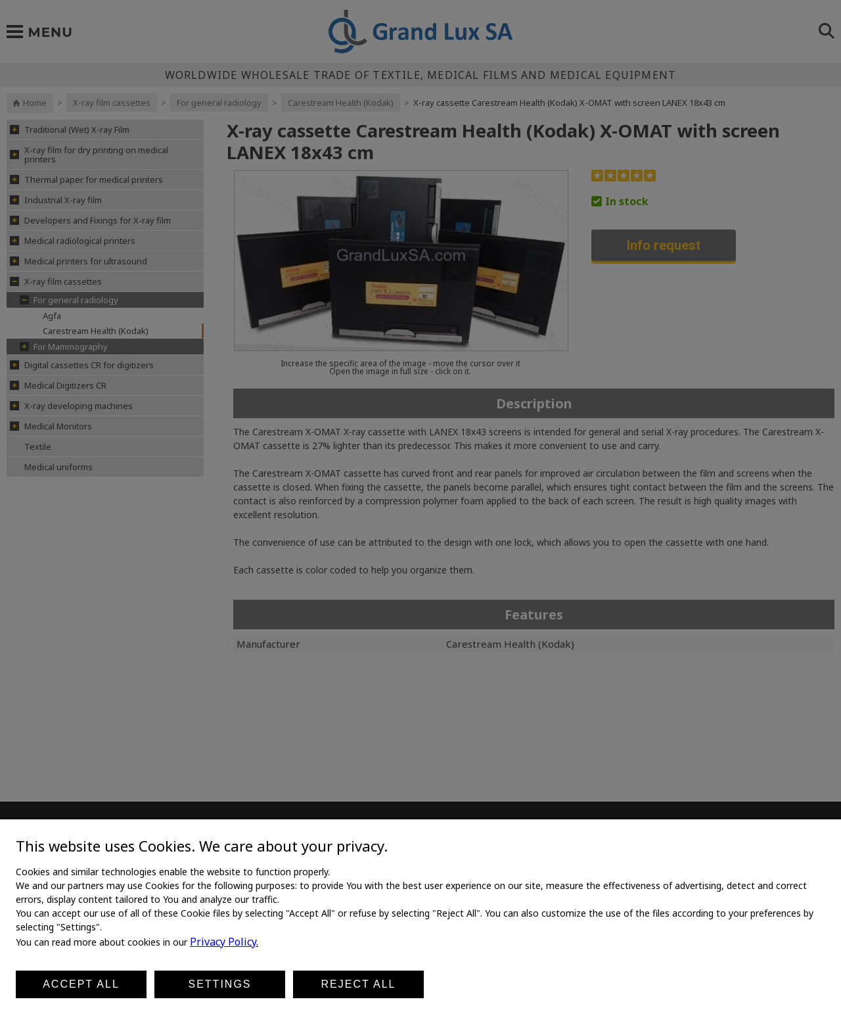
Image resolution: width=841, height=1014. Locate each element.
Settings (219, 984)
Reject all (358, 984)
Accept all (81, 984)
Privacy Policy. (224, 941)
